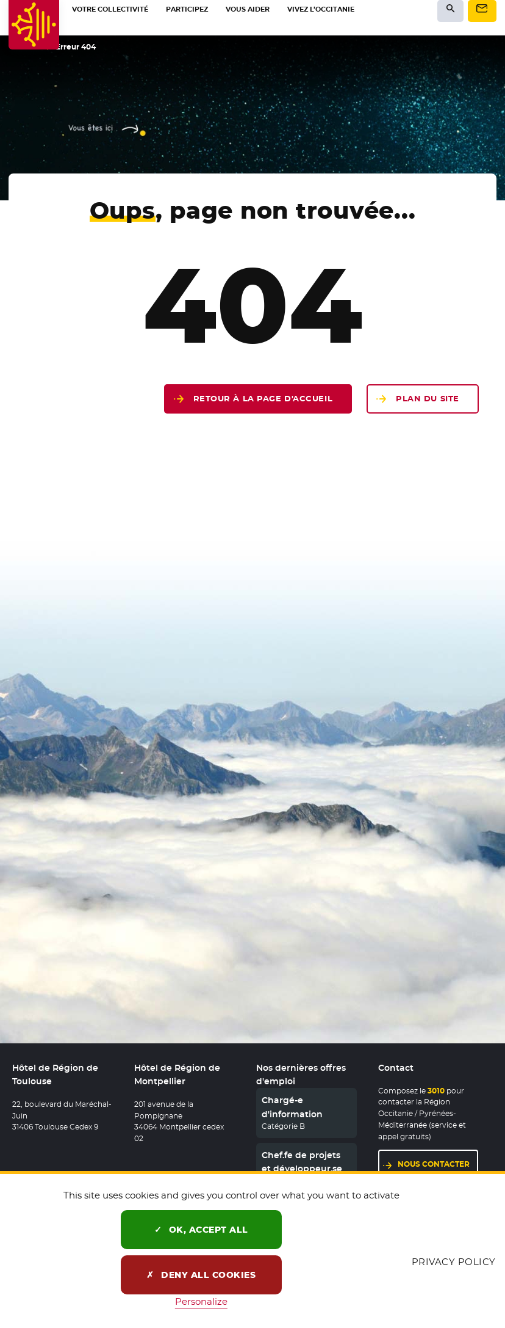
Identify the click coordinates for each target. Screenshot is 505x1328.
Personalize (201, 1301)
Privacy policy (454, 1262)
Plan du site (427, 398)
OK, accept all (201, 1229)
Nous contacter (438, 1163)
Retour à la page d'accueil (263, 398)
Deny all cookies (201, 1274)
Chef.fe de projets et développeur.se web (302, 1169)
